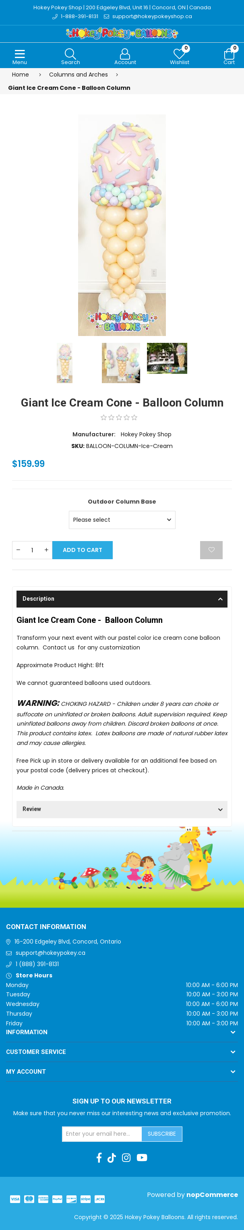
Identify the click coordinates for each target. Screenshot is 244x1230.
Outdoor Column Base (122, 502)
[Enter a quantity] (32, 550)
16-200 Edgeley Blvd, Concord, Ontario (67, 942)
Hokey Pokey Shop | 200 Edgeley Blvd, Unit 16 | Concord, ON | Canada (122, 7)
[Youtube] (141, 1158)
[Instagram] (126, 1158)
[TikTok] (112, 1158)
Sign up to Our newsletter (122, 1101)
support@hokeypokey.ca (50, 953)
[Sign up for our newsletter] (102, 1134)
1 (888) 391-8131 (37, 964)
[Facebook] (99, 1158)
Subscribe (162, 1134)
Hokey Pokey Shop (146, 434)
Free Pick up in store (44, 761)
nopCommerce (212, 1194)
